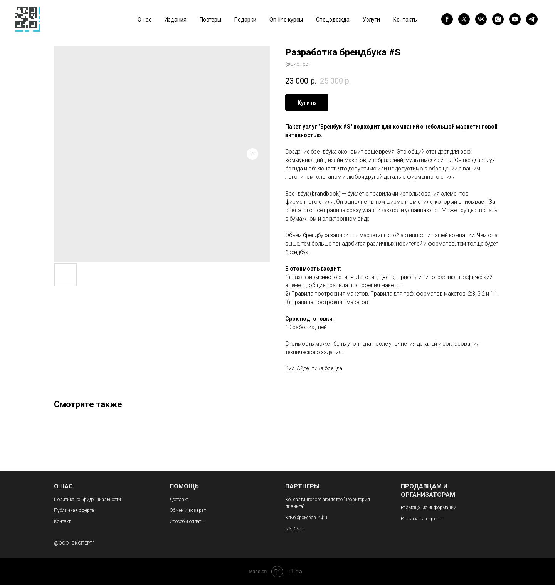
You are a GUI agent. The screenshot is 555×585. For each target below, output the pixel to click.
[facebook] (447, 19)
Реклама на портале (421, 518)
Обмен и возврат (188, 510)
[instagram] (498, 19)
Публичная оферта (74, 510)
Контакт (62, 521)
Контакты (405, 20)
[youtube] (515, 19)
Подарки (245, 20)
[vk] (481, 19)
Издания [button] (176, 20)
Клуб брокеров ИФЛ (306, 517)
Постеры (210, 20)
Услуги (371, 20)
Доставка (179, 499)
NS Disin (294, 529)
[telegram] (532, 19)
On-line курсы (286, 20)
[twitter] (464, 19)
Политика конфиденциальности (87, 499)
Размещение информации (428, 507)
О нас (144, 20)
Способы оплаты (187, 521)
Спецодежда (333, 20)
